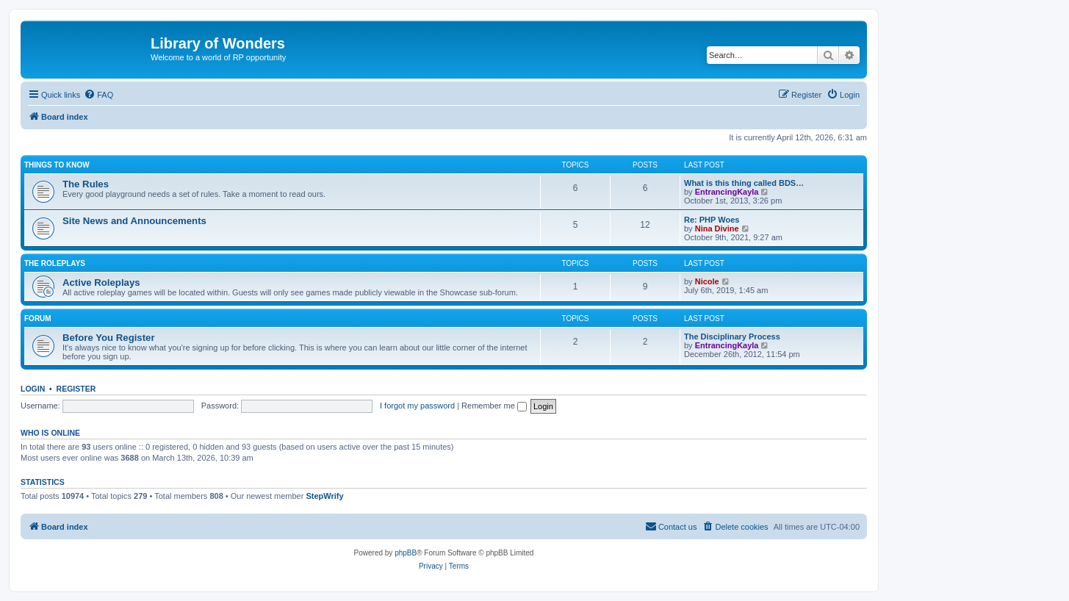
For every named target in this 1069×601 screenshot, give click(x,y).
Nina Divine (717, 228)
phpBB (406, 553)
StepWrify (324, 496)
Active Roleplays (101, 282)
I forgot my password (417, 405)
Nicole (707, 281)
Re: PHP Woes (711, 219)
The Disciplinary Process (732, 336)
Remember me (494, 405)
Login (33, 388)
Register (76, 388)
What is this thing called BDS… (744, 183)
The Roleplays (54, 263)
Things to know (57, 165)
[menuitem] (98, 95)
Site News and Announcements (134, 220)
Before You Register (108, 337)
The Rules (85, 184)
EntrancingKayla (727, 191)
